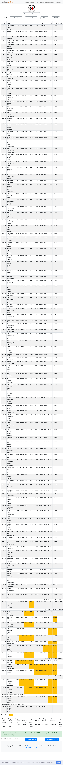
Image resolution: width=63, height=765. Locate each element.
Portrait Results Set (31, 739)
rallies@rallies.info (31, 746)
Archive (32, 2)
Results (37, 2)
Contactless (58, 2)
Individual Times (15, 18)
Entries (42, 2)
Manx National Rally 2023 (31, 14)
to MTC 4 (55, 18)
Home (27, 2)
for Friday (44, 18)
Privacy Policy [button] (49, 762)
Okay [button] (58, 762)
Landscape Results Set (52, 739)
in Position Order (30, 18)
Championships (49, 2)
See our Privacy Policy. (32, 747)
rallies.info (16, 746)
